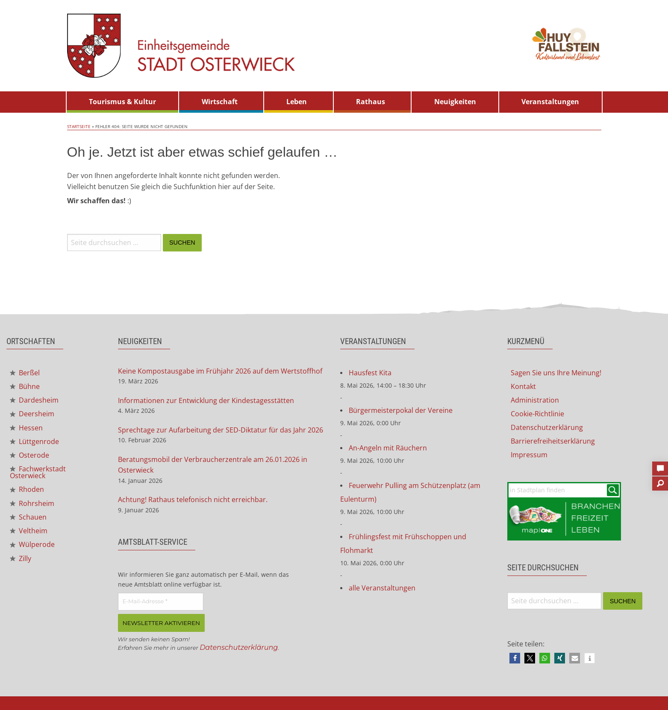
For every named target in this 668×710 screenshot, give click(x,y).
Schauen (28, 517)
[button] (514, 658)
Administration (535, 400)
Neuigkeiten (455, 101)
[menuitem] (123, 102)
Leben (296, 101)
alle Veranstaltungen (382, 588)
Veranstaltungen (550, 101)
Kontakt (523, 386)
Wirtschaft (220, 101)
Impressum (529, 454)
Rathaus (370, 101)
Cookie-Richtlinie (537, 413)
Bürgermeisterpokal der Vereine (401, 410)
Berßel (25, 372)
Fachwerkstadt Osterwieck (38, 472)
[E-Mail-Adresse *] (160, 602)
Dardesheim (34, 400)
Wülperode (32, 544)
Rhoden (27, 489)
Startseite (79, 126)
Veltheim (28, 530)
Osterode (29, 455)
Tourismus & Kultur (122, 101)
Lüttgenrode (34, 441)
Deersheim (32, 413)
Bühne (25, 386)
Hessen (26, 427)
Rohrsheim (32, 503)
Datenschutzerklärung (239, 647)
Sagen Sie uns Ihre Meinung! (556, 372)
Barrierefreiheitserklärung (553, 441)
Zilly (20, 558)
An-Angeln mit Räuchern (388, 448)
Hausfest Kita (370, 372)
